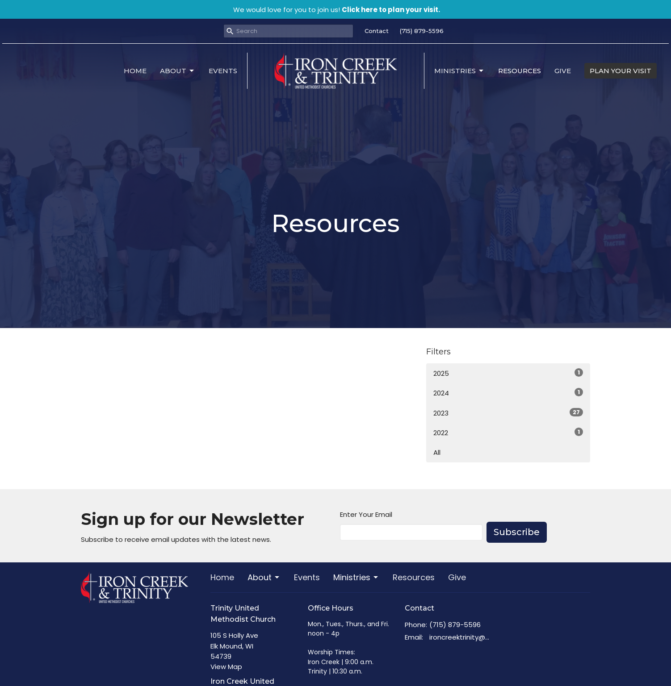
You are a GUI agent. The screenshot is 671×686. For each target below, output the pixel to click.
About (177, 71)
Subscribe (517, 532)
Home (135, 71)
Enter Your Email (366, 514)
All (436, 452)
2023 (508, 413)
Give (562, 71)
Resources (519, 71)
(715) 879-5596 (422, 30)
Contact (377, 30)
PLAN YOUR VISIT (620, 71)
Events (223, 71)
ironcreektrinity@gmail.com (461, 637)
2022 (508, 432)
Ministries (459, 71)
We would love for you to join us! (336, 9)
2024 (508, 393)
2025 (508, 373)
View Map (226, 666)
